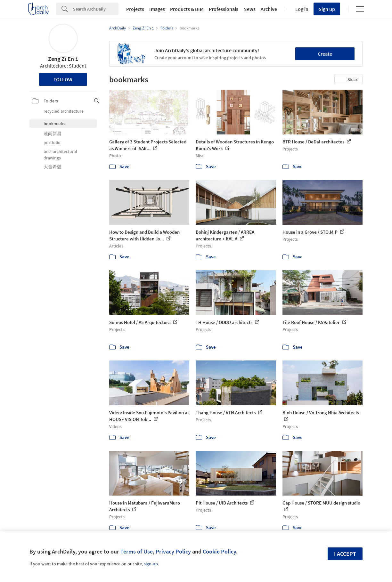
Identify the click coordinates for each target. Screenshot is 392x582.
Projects (135, 9)
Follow (62, 79)
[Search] (95, 9)
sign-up (151, 564)
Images (157, 9)
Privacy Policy (173, 551)
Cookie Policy (219, 551)
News (249, 9)
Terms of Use (136, 551)
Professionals (223, 9)
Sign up (327, 9)
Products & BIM (187, 9)
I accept (345, 553)
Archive (269, 9)
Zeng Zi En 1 (63, 58)
